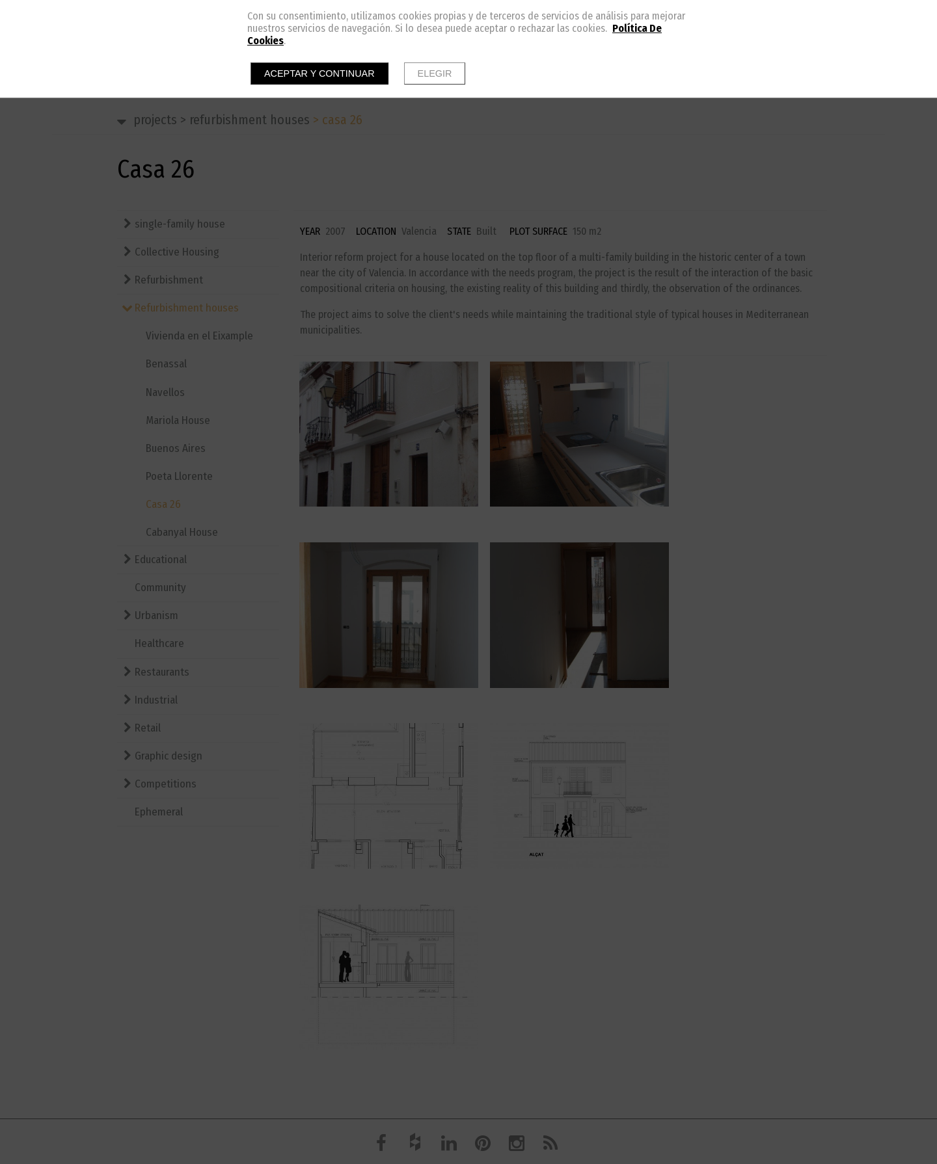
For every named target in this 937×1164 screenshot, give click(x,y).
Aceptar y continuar (319, 73)
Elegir (435, 73)
